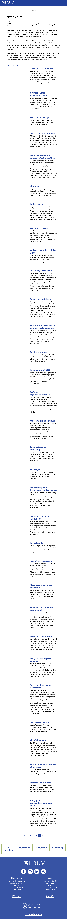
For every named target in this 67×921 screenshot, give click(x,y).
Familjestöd (42, 848)
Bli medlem (9, 849)
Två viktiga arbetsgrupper (42, 133)
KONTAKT (16, 896)
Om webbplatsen (33, 914)
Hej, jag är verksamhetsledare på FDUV (41, 803)
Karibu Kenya (36, 204)
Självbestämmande (39, 722)
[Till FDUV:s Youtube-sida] (43, 871)
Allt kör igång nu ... (38, 740)
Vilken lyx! (35, 469)
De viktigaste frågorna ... (41, 636)
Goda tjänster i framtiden (42, 68)
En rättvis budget (38, 352)
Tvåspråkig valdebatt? (41, 271)
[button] (64, 3)
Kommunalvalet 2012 (40, 370)
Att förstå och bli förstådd (42, 421)
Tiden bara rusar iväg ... (41, 561)
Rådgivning (58, 848)
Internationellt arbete (40, 783)
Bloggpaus (35, 186)
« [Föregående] (24, 835)
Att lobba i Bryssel (39, 228)
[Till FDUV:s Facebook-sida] (24, 871)
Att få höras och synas (41, 117)
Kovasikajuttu (36, 543)
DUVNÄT (50, 896)
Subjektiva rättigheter (41, 299)
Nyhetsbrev (25, 850)
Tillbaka (33, 10)
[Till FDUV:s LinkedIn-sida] (37, 871)
